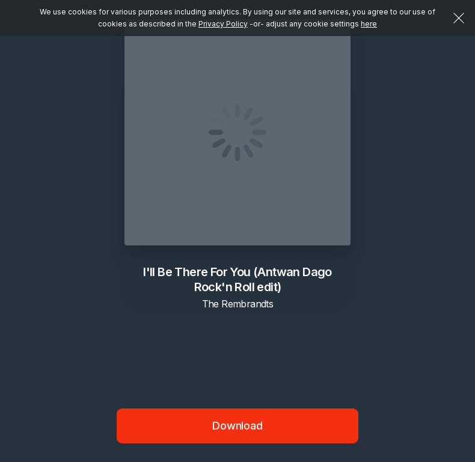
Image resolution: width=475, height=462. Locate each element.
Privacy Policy (223, 23)
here (369, 23)
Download (237, 425)
